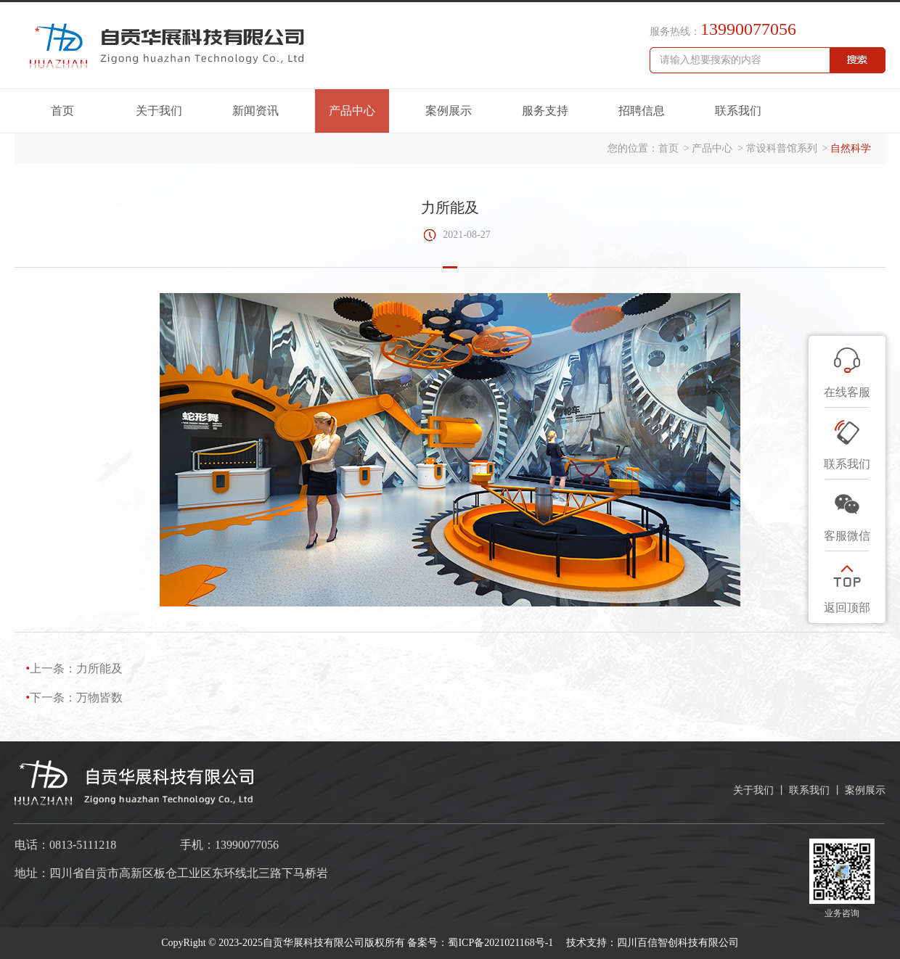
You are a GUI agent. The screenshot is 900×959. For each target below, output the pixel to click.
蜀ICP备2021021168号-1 (501, 942)
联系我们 (738, 110)
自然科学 (850, 148)
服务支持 (545, 110)
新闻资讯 (255, 110)
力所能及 (99, 668)
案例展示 (448, 110)
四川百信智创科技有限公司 (678, 942)
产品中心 (352, 110)
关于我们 (159, 110)
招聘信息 (641, 110)
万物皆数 (99, 697)
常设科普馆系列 (781, 148)
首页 (62, 110)
